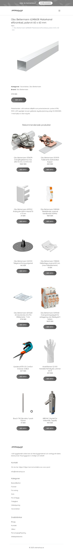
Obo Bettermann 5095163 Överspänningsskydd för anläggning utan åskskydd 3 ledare (50, 316)
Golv (12, 494)
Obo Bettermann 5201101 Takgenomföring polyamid (23, 262)
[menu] (59, 10)
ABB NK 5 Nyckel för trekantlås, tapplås (50, 419)
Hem (12, 26)
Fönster (14, 487)
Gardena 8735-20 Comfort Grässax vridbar (23, 368)
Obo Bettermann (35, 87)
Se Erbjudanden (45, 3)
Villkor (13, 529)
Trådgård (14, 501)
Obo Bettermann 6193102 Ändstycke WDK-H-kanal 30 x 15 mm (23, 211)
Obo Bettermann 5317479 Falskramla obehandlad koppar (50, 160)
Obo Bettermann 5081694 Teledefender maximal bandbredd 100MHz (50, 211)
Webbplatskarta (16, 537)
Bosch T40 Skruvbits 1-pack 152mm (23, 419)
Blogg (13, 522)
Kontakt (14, 525)
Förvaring (14, 490)
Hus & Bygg (15, 498)
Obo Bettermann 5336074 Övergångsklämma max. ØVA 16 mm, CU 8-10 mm (23, 160)
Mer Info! (18, 100)
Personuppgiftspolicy (18, 533)
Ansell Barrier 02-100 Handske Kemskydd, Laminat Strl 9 (50, 369)
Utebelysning (15, 505)
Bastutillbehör (16, 483)
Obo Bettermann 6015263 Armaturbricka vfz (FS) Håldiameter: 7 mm (23, 315)
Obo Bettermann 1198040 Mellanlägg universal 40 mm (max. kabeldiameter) (50, 263)
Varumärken (24, 87)
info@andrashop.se (18, 472)
